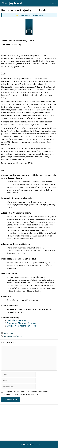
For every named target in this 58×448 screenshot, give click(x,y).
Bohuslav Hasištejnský (13, 336)
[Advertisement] (29, 423)
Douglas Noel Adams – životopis (21, 326)
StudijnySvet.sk (12, 3)
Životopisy (8, 333)
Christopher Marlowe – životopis (21, 323)
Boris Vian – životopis (16, 320)
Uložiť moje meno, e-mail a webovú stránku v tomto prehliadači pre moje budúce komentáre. (26, 393)
